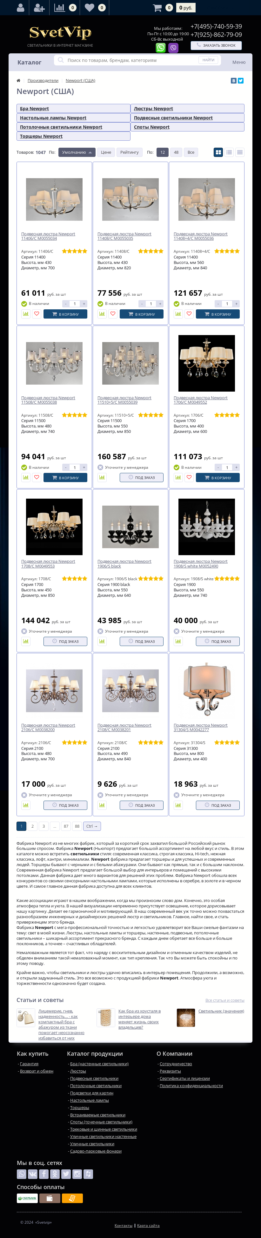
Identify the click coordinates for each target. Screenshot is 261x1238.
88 (77, 826)
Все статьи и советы (224, 1000)
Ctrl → (92, 826)
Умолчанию (74, 152)
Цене (106, 152)
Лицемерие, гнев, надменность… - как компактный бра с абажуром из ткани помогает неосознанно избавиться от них (61, 1024)
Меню (239, 62)
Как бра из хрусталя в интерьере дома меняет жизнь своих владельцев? (139, 1019)
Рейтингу (129, 152)
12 (162, 152)
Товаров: (25, 152)
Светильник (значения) (221, 1011)
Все (191, 152)
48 (176, 152)
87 (66, 826)
